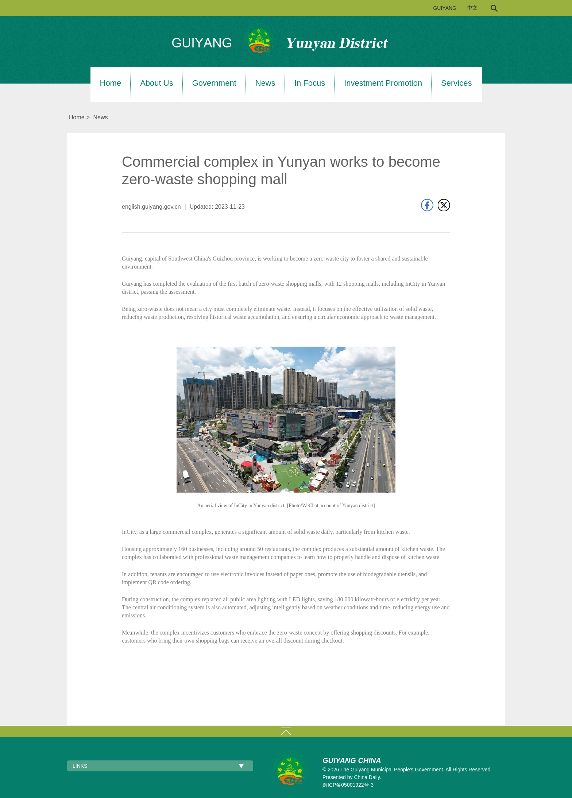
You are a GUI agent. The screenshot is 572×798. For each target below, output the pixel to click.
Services (456, 83)
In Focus (309, 83)
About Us (156, 83)
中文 (472, 8)
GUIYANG (444, 8)
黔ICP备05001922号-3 (348, 785)
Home (110, 83)
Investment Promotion (383, 83)
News (265, 83)
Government (214, 83)
